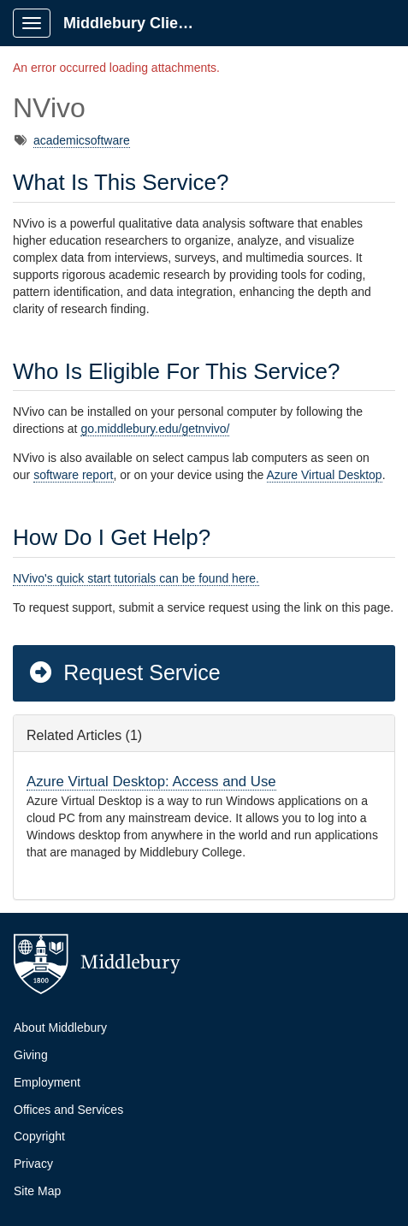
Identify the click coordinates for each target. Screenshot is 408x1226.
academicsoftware (81, 140)
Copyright (39, 1136)
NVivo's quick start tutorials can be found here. (136, 578)
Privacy (33, 1163)
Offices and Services (68, 1109)
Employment (47, 1082)
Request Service (124, 672)
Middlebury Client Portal (138, 23)
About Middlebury (60, 1027)
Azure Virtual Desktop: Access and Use (151, 781)
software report (73, 475)
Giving (31, 1055)
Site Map (37, 1191)
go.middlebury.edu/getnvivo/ (154, 428)
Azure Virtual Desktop (324, 475)
